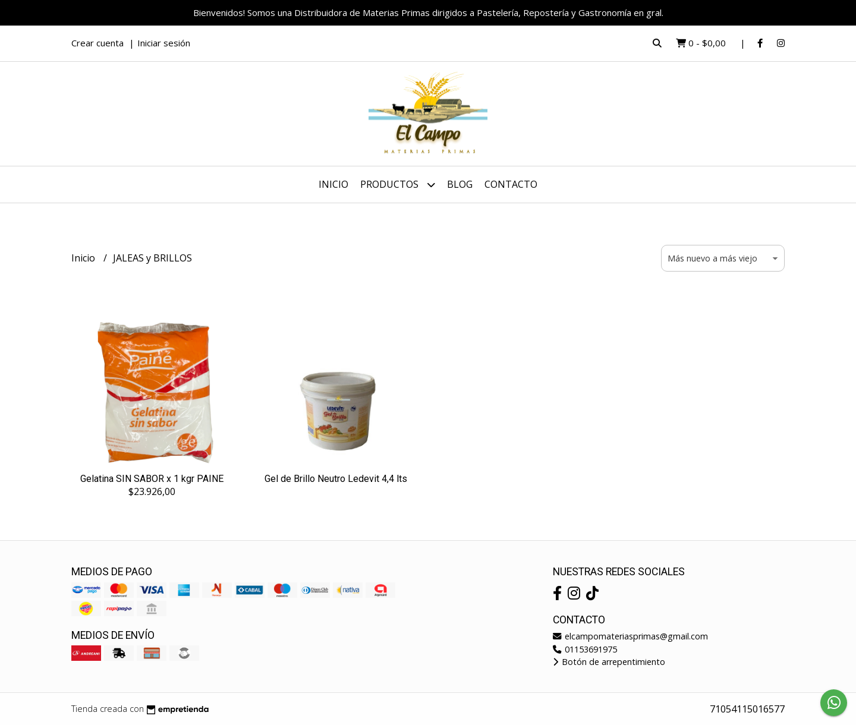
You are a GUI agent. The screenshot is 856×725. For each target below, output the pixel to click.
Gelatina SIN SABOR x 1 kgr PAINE (152, 478)
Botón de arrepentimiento (609, 661)
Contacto (510, 184)
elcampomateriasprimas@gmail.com (630, 636)
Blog (460, 184)
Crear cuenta (97, 43)
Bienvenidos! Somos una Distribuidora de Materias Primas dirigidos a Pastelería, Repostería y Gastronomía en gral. (428, 12)
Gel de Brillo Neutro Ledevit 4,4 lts (336, 478)
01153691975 (585, 649)
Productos (397, 184)
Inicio (333, 184)
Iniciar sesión (163, 43)
